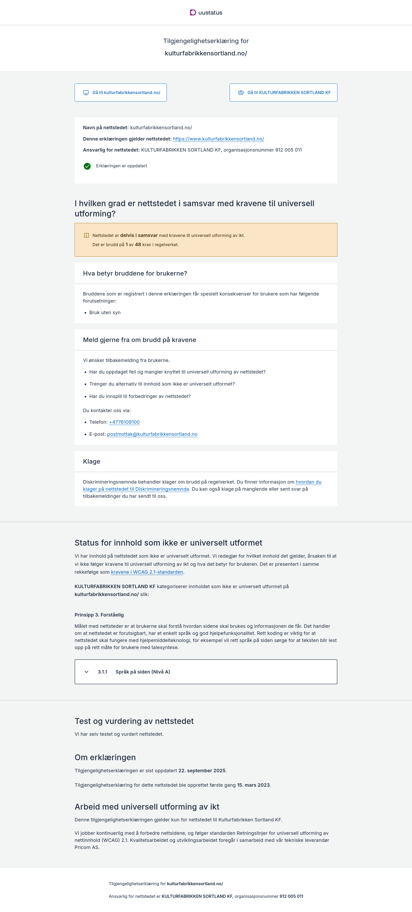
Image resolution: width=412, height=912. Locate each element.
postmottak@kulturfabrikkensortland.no (152, 434)
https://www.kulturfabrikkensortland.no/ (218, 139)
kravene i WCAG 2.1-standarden (147, 572)
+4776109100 (124, 422)
